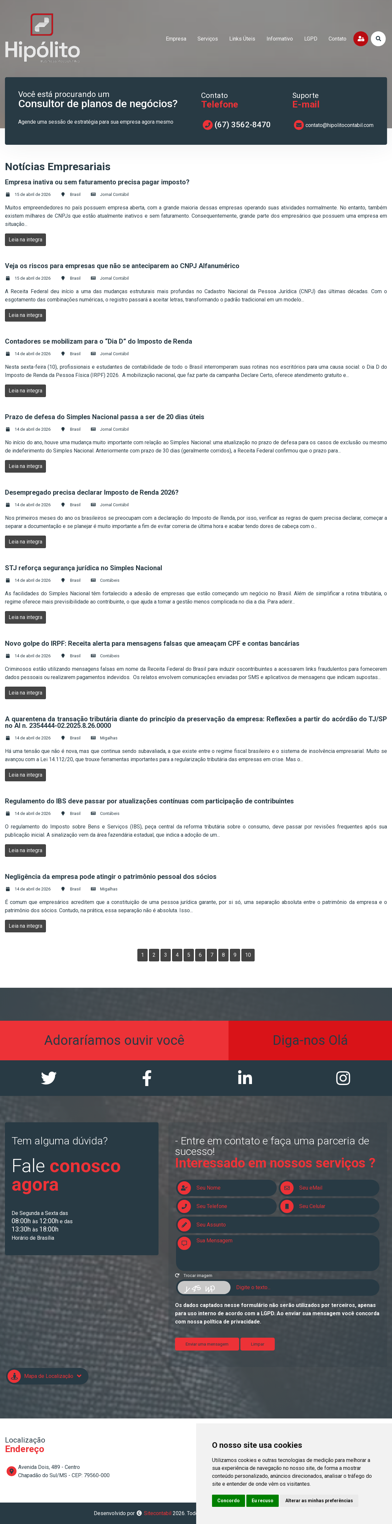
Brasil (75, 194)
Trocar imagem (193, 1275)
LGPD (310, 39)
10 (248, 955)
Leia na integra (25, 239)
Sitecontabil (157, 1513)
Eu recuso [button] (262, 1500)
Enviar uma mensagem (207, 1344)
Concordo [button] (228, 1500)
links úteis (242, 39)
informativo (280, 39)
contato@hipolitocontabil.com (339, 125)
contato (337, 39)
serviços (207, 39)
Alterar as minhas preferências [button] (319, 1500)
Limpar (257, 1344)
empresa (176, 39)
